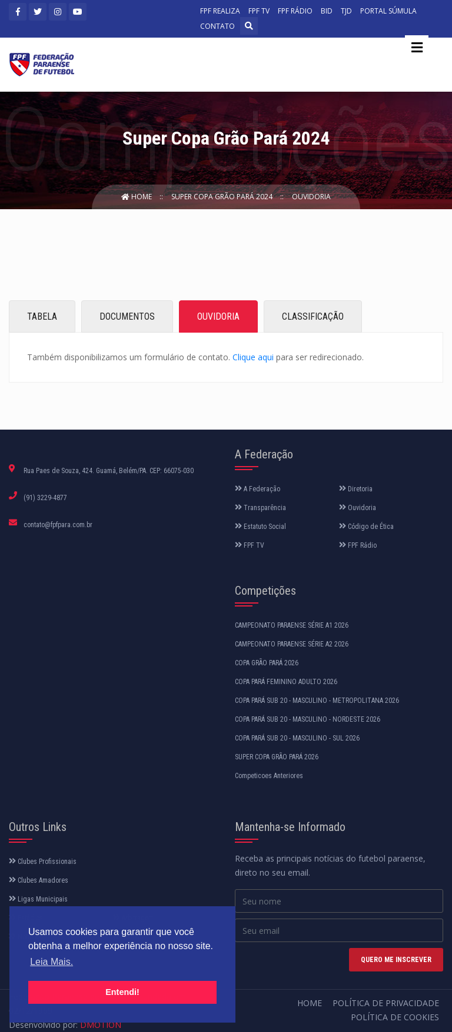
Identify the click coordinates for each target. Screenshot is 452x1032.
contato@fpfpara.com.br (58, 525)
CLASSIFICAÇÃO (313, 316)
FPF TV (259, 11)
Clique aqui (253, 357)
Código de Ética (366, 526)
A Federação (257, 489)
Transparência (260, 508)
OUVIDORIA (218, 316)
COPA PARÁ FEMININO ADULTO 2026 (286, 682)
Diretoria (356, 489)
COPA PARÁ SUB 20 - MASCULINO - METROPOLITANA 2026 (317, 700)
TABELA (42, 316)
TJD (346, 11)
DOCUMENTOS (127, 316)
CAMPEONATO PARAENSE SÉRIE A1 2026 (291, 625)
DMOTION (100, 1024)
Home (137, 197)
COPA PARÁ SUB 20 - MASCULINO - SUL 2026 (297, 738)
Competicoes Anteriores (269, 776)
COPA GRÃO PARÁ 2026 (266, 663)
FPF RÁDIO (295, 11)
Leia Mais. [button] (51, 962)
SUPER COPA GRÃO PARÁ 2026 (276, 757)
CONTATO (217, 26)
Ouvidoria (311, 197)
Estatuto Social (260, 526)
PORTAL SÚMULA (388, 11)
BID (327, 11)
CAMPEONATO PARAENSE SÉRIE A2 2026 (291, 644)
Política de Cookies (395, 1017)
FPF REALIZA (220, 11)
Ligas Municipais (38, 899)
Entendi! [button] (122, 992)
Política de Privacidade (386, 1002)
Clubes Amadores (38, 880)
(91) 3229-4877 (45, 498)
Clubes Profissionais (43, 861)
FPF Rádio (358, 545)
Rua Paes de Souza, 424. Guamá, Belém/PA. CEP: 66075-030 (109, 471)
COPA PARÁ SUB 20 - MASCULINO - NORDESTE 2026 (307, 719)
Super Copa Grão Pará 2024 (222, 197)
